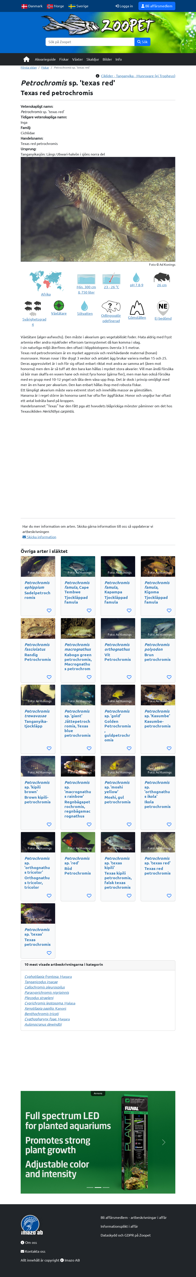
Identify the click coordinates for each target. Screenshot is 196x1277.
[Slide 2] (98, 1187)
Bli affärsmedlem (156, 6)
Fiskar (64, 59)
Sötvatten (85, 313)
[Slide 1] (90, 1187)
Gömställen (137, 317)
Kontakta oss (33, 1251)
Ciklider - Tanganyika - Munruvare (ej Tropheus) (138, 76)
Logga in (124, 6)
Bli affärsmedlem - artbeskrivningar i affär (134, 1217)
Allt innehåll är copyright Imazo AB (50, 1260)
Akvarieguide (45, 59)
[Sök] (90, 42)
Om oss (29, 1242)
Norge (55, 6)
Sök (142, 42)
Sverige (78, 6)
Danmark (32, 6)
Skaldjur (92, 59)
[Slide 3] (106, 1187)
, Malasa (49, 1003)
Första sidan (29, 67)
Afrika (46, 294)
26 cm (162, 285)
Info (119, 59)
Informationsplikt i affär (119, 1226)
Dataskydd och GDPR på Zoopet (126, 1235)
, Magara (48, 977)
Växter (77, 59)
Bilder (107, 59)
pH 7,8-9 (136, 285)
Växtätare (59, 313)
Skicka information (39, 537)
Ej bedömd (163, 318)
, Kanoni (45, 1008)
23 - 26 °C (111, 287)
